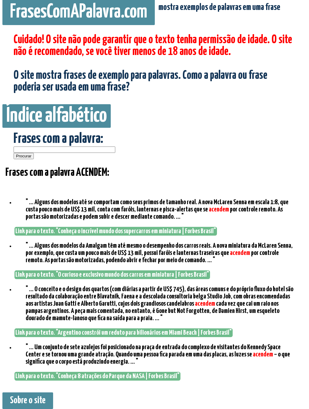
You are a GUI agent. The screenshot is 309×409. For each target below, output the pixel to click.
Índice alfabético (56, 116)
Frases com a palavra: (58, 139)
